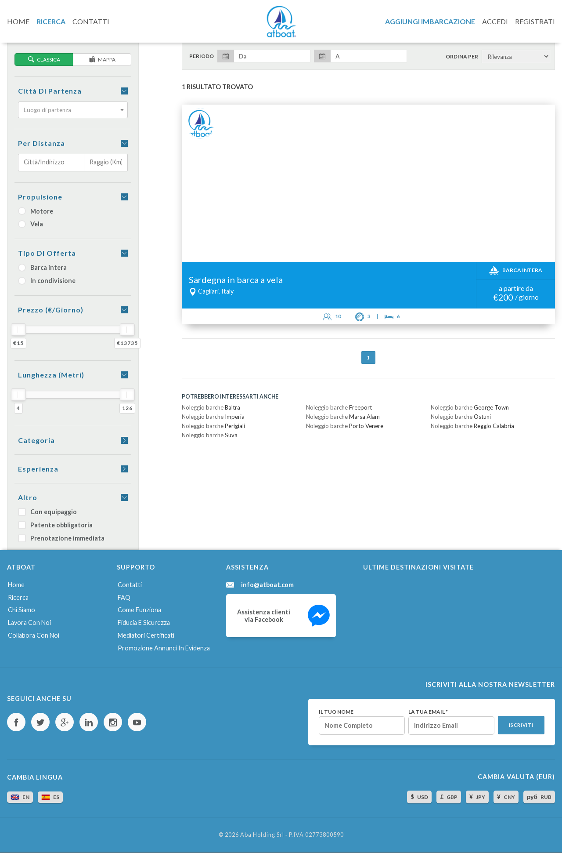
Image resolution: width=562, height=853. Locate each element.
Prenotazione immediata (61, 538)
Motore (35, 211)
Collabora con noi (33, 635)
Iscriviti (521, 725)
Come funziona (139, 609)
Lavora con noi (29, 622)
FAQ (124, 597)
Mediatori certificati (146, 635)
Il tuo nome (336, 712)
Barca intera (42, 267)
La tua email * (428, 712)
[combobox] (73, 110)
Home (16, 584)
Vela (30, 224)
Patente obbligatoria (55, 525)
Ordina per (462, 56)
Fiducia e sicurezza (144, 622)
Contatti (130, 584)
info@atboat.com (267, 585)
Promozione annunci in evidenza (164, 648)
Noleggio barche (211, 407)
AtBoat (281, 21)
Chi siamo (21, 609)
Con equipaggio (47, 511)
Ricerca (18, 597)
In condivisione (47, 280)
